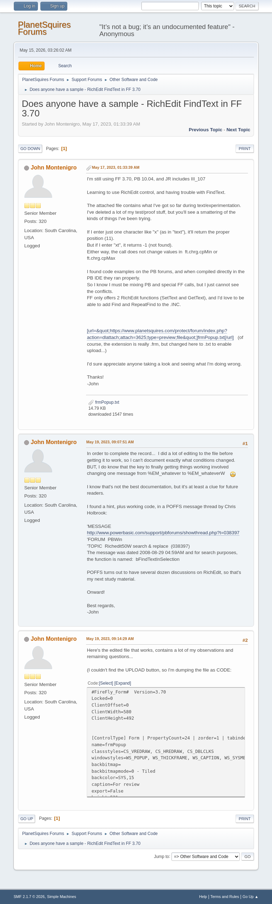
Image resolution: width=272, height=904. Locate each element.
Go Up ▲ (251, 896)
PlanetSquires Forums (44, 28)
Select (106, 683)
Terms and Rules (224, 896)
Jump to (161, 856)
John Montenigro (54, 168)
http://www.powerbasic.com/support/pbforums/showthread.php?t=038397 (163, 532)
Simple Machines (61, 896)
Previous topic (205, 129)
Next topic (238, 129)
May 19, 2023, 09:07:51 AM (110, 442)
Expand (122, 683)
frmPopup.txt (103, 402)
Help (203, 896)
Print (245, 148)
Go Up (26, 819)
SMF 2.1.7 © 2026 (29, 896)
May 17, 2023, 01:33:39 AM (115, 167)
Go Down (30, 148)
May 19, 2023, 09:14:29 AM (110, 639)
